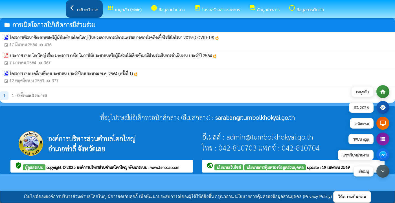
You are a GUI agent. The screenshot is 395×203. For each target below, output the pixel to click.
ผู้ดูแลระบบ (34, 167)
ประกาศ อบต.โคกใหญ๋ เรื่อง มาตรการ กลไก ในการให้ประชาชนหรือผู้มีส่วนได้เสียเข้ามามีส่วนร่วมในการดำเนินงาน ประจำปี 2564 (113, 55)
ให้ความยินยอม (352, 196)
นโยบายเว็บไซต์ (229, 167)
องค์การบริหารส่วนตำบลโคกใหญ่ (102, 167)
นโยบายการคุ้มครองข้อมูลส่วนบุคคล (275, 167)
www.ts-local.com (164, 167)
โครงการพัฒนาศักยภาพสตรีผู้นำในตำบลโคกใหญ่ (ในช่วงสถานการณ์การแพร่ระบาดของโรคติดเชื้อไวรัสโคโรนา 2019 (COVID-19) (114, 37)
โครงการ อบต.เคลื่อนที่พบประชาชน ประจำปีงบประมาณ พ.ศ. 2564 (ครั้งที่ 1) (74, 73)
